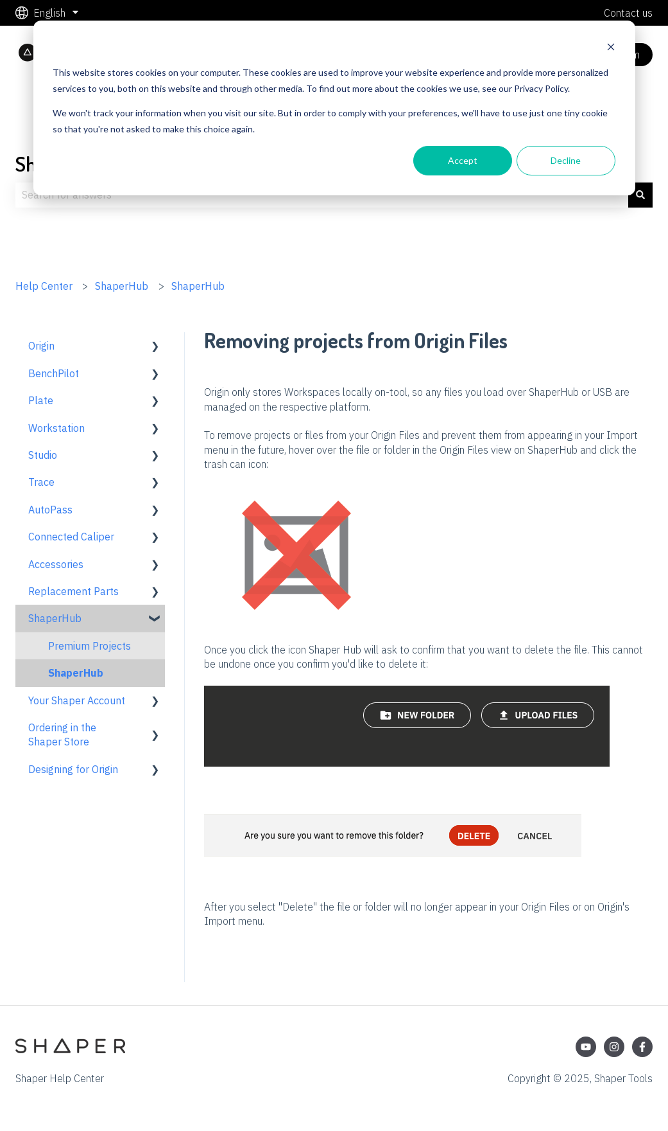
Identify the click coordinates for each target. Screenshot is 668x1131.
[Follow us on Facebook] (642, 1047)
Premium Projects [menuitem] (89, 645)
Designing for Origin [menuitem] (73, 769)
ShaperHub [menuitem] (54, 618)
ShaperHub (121, 286)
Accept (462, 160)
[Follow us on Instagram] (614, 1047)
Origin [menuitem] (41, 345)
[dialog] (334, 108)
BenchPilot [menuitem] (53, 373)
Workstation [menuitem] (56, 428)
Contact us (628, 12)
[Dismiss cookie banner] (610, 48)
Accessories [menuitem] (55, 564)
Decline (566, 160)
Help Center (44, 286)
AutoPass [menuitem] (50, 509)
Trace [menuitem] (41, 482)
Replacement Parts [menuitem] (73, 591)
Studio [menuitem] (42, 455)
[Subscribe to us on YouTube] (586, 1047)
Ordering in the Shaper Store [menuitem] (62, 734)
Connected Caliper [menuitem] (71, 536)
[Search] (640, 195)
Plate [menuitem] (40, 400)
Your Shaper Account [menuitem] (76, 700)
